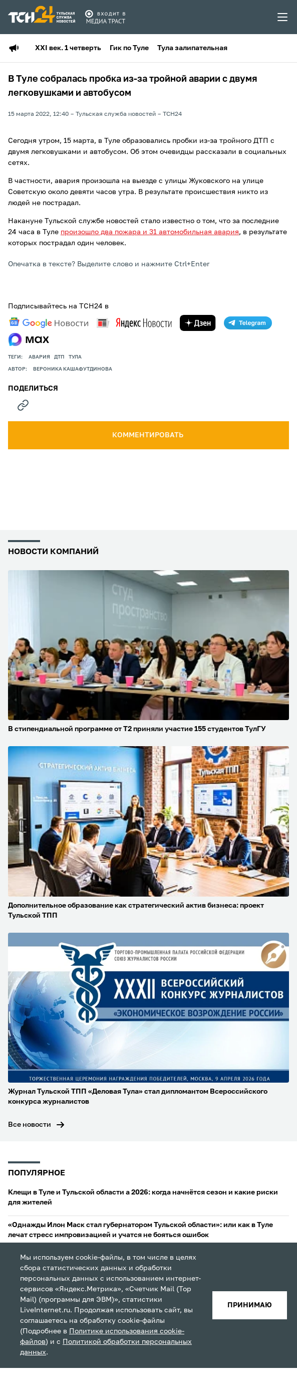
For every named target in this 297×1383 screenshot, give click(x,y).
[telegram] (248, 322)
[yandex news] (134, 322)
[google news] (49, 322)
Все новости (29, 1124)
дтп (59, 357)
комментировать (148, 435)
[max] (29, 339)
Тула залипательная (192, 48)
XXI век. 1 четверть (68, 48)
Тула (75, 357)
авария (39, 357)
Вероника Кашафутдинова (72, 369)
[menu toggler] (283, 17)
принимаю (249, 1305)
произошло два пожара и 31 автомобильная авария (150, 232)
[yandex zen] (198, 323)
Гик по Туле (129, 48)
